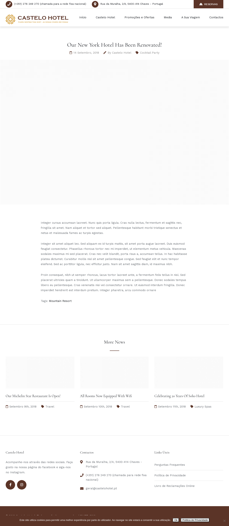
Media (168, 17)
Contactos (216, 17)
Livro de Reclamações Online (174, 486)
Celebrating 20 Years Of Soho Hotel (179, 396)
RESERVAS (208, 4)
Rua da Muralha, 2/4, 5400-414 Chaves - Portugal (131, 3)
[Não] (224, 521)
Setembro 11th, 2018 (172, 406)
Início (82, 17)
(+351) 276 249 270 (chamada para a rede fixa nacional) (50, 3)
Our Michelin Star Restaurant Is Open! (33, 396)
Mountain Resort (60, 301)
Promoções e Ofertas (139, 17)
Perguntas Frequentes (169, 464)
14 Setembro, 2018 (86, 52)
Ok (175, 520)
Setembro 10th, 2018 (98, 406)
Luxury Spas (203, 406)
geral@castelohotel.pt (101, 488)
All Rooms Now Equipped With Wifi (106, 396)
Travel (49, 406)
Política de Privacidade (170, 475)
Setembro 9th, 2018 (22, 406)
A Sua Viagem (190, 17)
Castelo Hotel (105, 17)
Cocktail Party (149, 52)
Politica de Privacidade (195, 520)
